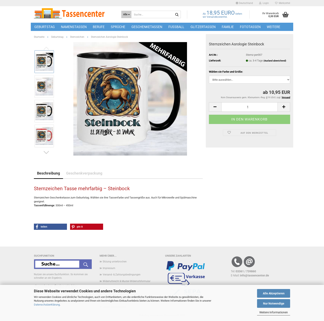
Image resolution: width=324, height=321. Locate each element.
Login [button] (264, 3)
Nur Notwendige (273, 303)
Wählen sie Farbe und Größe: (226, 71)
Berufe (99, 27)
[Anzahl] (249, 107)
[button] (244, 3)
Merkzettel (282, 3)
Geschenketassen (146, 27)
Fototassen (250, 27)
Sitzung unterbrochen (115, 261)
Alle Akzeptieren (274, 293)
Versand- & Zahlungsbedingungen (122, 274)
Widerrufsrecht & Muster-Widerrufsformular (126, 281)
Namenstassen (74, 27)
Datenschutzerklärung (47, 304)
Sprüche (118, 27)
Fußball (176, 27)
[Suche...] (126, 14)
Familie (228, 27)
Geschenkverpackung (84, 173)
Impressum (109, 268)
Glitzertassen (203, 27)
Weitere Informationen (273, 312)
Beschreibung (48, 173)
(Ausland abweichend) (274, 60)
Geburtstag (44, 27)
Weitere (273, 27)
